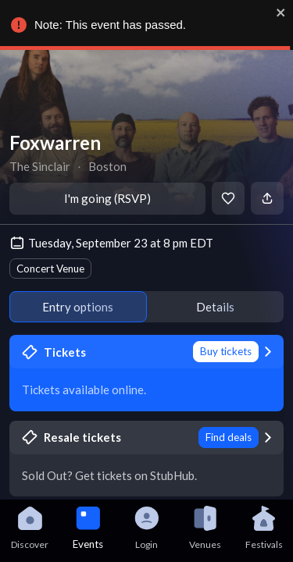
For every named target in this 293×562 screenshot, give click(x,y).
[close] (284, 12)
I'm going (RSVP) (107, 198)
